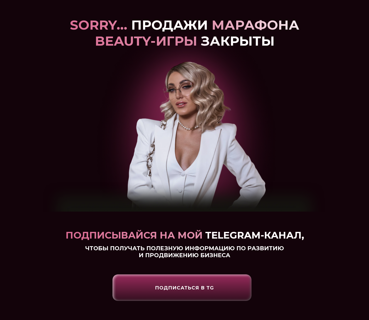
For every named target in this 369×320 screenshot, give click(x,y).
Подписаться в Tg (184, 288)
